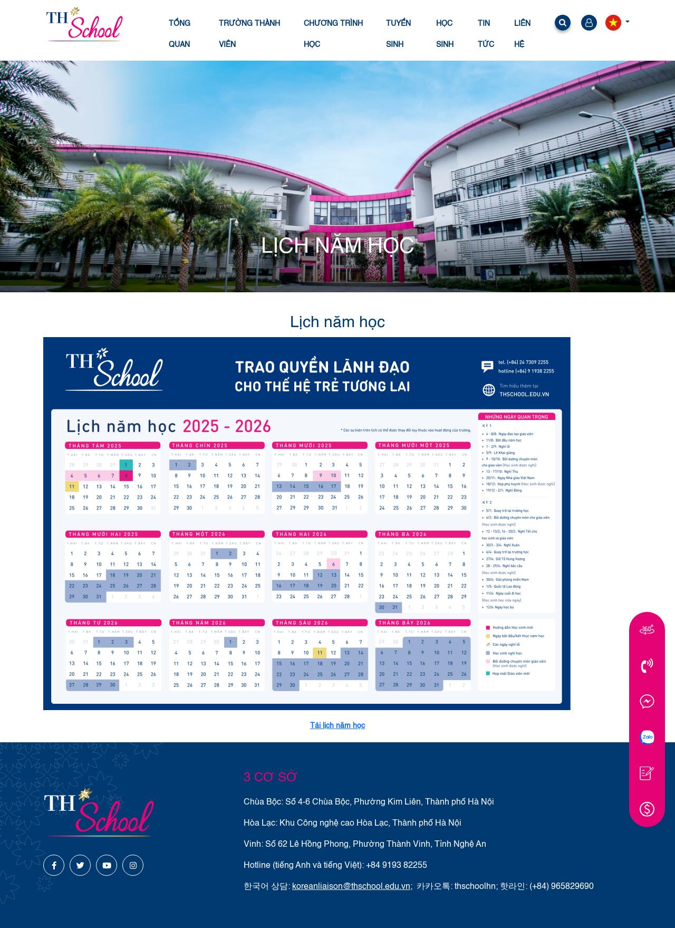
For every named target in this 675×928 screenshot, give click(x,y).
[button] (562, 25)
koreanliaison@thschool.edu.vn (351, 887)
